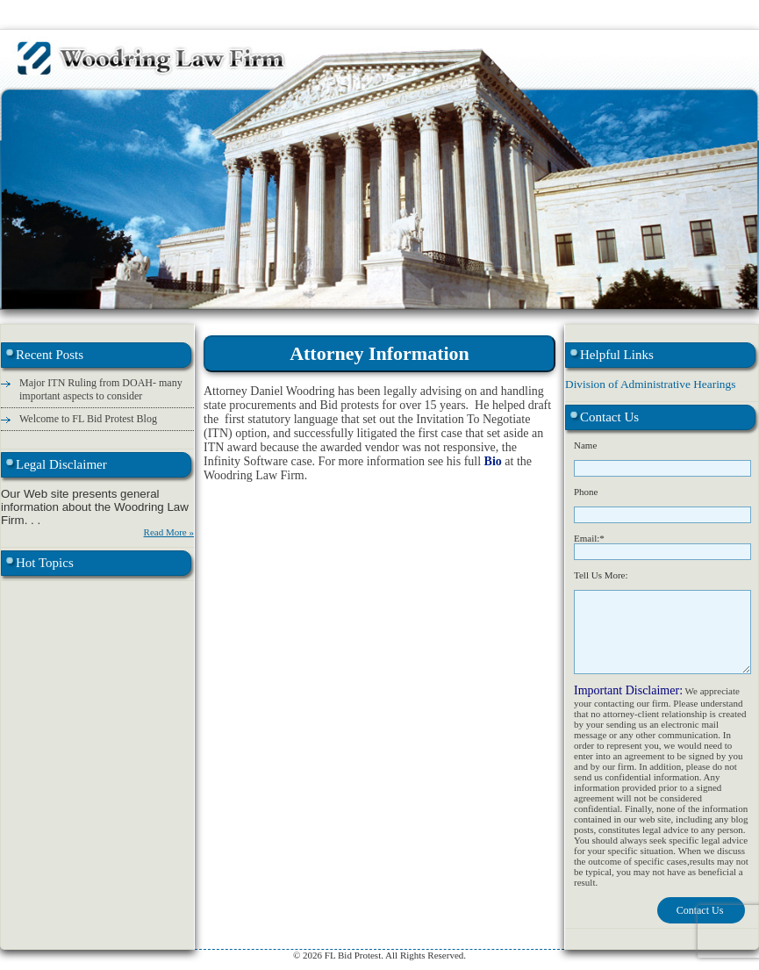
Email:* (589, 538)
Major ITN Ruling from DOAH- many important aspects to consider (101, 389)
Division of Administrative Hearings (650, 384)
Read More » (169, 532)
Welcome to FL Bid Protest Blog (88, 419)
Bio (494, 461)
